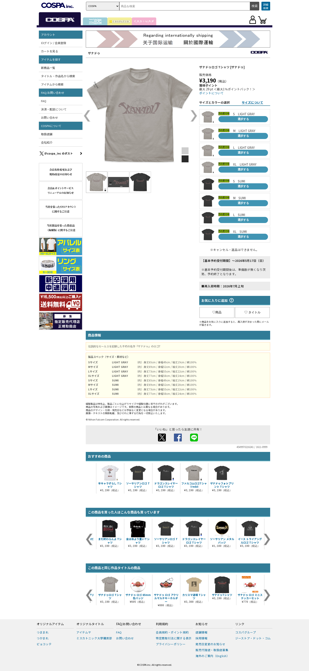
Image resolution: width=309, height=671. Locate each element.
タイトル (252, 312)
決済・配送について (54, 109)
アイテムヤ (83, 632)
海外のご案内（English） (213, 656)
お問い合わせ (49, 117)
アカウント (48, 35)
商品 (216, 312)
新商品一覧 (48, 68)
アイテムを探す (51, 59)
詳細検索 (265, 6)
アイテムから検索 (52, 84)
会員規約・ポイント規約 (172, 632)
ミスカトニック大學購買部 (94, 638)
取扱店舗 (46, 134)
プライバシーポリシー (171, 644)
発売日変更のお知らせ (210, 644)
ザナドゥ (94, 53)
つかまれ (43, 638)
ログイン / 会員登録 (53, 43)
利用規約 (162, 624)
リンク (239, 624)
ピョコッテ (44, 644)
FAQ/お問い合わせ (52, 93)
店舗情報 (202, 632)
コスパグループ (245, 632)
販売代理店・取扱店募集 (212, 650)
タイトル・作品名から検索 (58, 76)
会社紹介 (46, 142)
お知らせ (202, 624)
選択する (243, 119)
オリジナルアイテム (50, 624)
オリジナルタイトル (90, 624)
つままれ (43, 632)
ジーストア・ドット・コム (253, 638)
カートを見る (49, 51)
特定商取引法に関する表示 (174, 638)
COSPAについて (51, 126)
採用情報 (202, 638)
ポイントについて (211, 93)
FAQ (43, 101)
